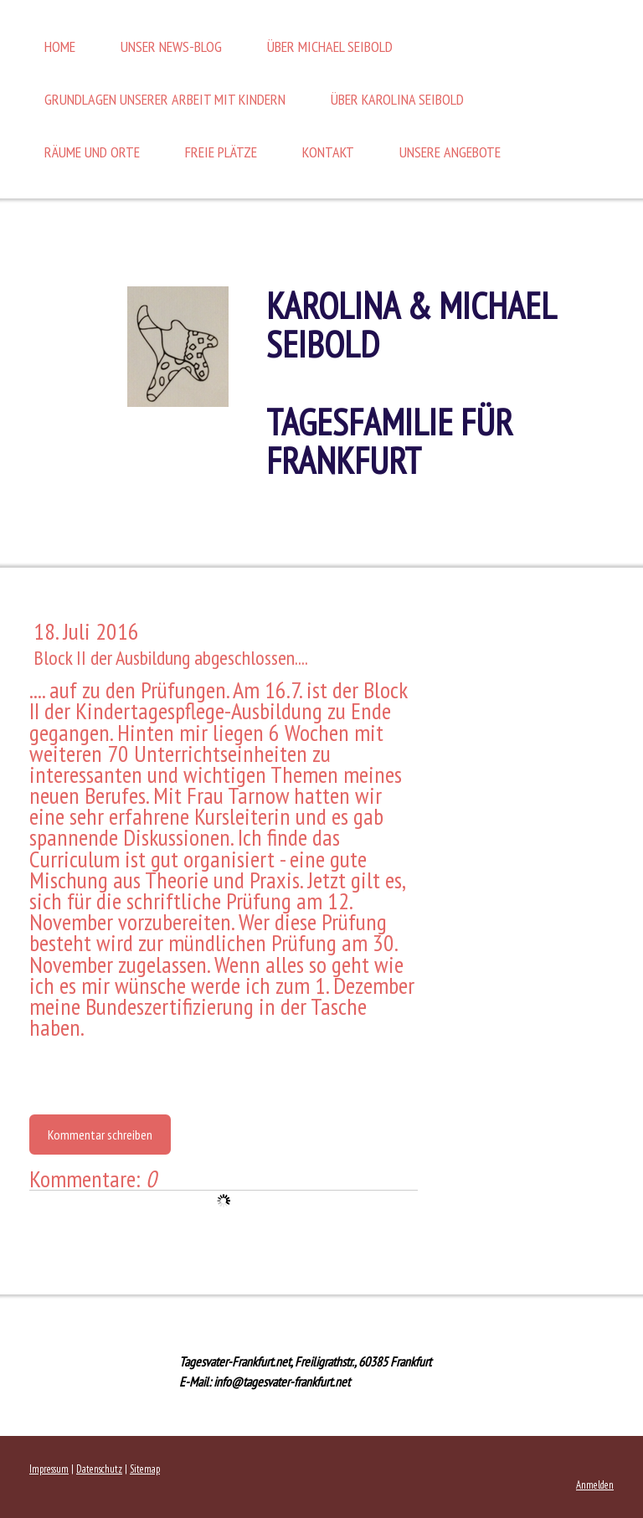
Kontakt (328, 152)
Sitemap (145, 1469)
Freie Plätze (221, 152)
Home (59, 46)
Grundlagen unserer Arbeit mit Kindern (164, 99)
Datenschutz (99, 1469)
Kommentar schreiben (100, 1134)
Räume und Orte (92, 152)
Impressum (49, 1469)
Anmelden (595, 1485)
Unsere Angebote (450, 152)
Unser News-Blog (171, 46)
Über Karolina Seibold (397, 99)
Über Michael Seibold (330, 46)
